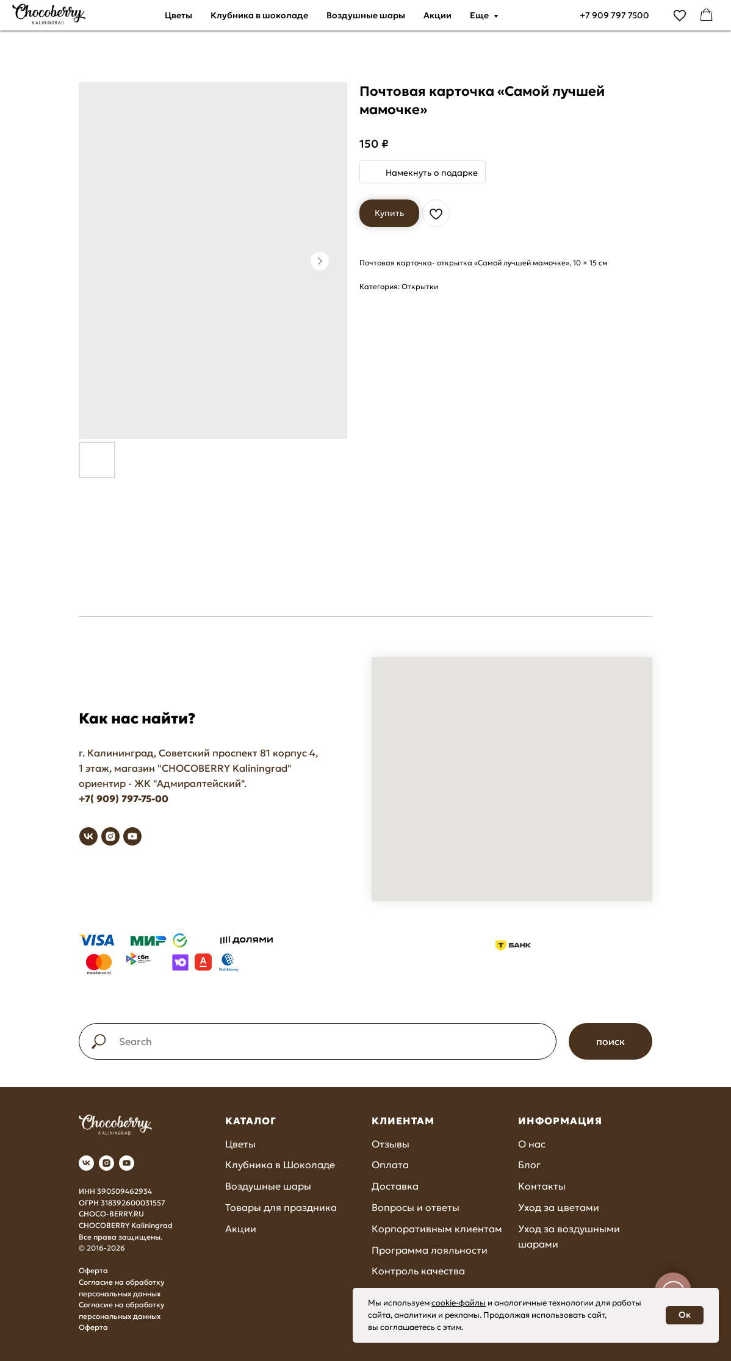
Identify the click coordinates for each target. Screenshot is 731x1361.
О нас (532, 1144)
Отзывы (390, 1144)
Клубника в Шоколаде (280, 1164)
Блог (529, 1164)
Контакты (542, 1186)
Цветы (178, 15)
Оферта (93, 1270)
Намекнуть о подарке (432, 172)
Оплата (390, 1164)
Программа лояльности (430, 1250)
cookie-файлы (458, 1303)
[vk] (88, 836)
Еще (480, 15)
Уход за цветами (558, 1207)
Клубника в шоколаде (259, 15)
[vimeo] (680, 15)
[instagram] (110, 836)
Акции (437, 15)
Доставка (395, 1186)
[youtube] (132, 836)
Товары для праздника (281, 1207)
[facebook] (706, 15)
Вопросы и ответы (415, 1207)
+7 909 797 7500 (614, 15)
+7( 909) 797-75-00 (123, 798)
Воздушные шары (365, 15)
